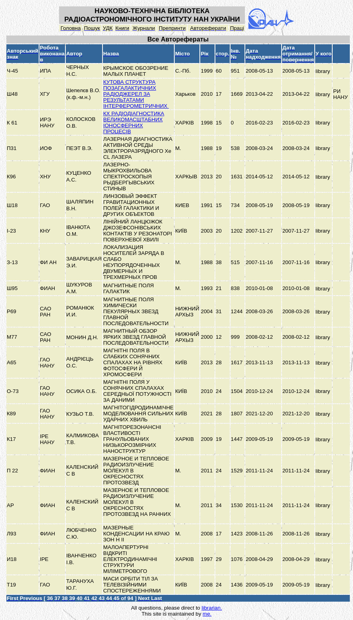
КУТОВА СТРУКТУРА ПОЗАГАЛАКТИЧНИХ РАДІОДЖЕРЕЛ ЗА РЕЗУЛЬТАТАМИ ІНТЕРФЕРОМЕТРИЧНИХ (136, 94)
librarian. (211, 608)
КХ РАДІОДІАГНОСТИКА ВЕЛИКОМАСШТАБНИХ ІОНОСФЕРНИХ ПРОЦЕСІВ (133, 122)
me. (207, 614)
